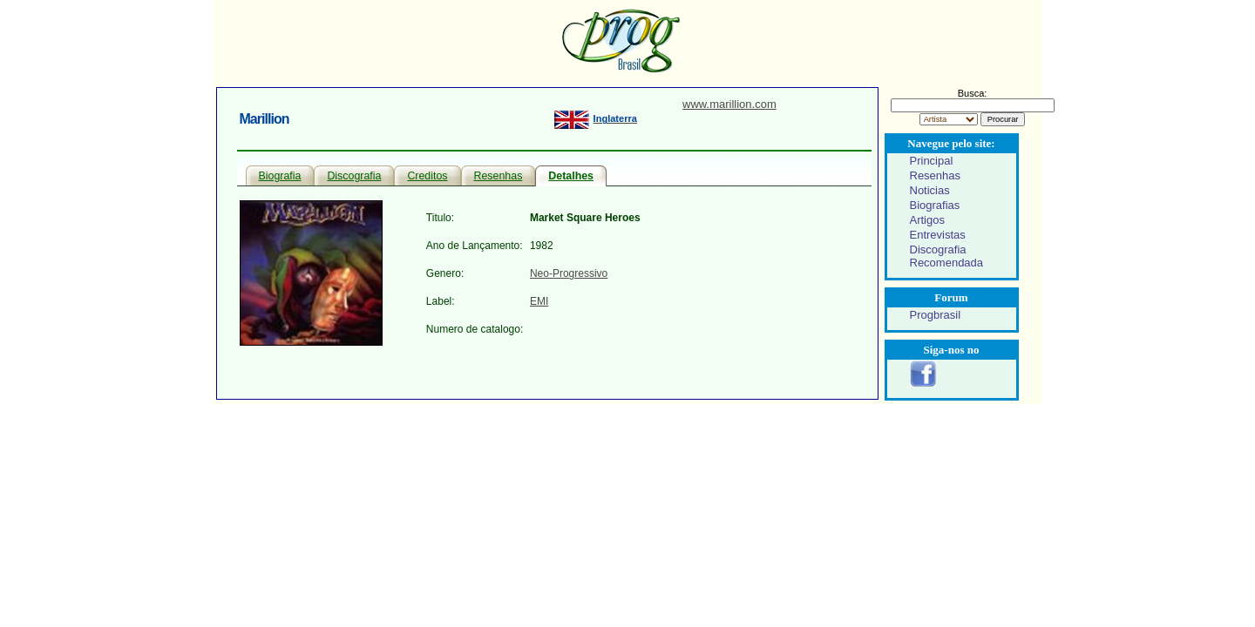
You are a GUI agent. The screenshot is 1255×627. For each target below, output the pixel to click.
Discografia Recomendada (947, 256)
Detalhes (571, 176)
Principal (931, 160)
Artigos (927, 219)
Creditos (427, 176)
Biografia (280, 176)
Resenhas (498, 176)
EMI (539, 301)
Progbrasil (935, 314)
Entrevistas (938, 234)
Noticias (930, 190)
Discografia (354, 176)
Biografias (935, 205)
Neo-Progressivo (568, 273)
